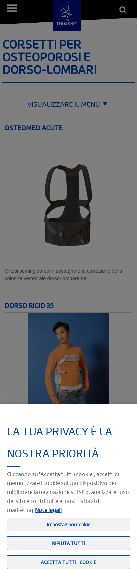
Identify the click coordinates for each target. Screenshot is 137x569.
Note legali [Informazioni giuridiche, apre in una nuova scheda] (48, 516)
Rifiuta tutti (68, 549)
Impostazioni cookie (69, 531)
